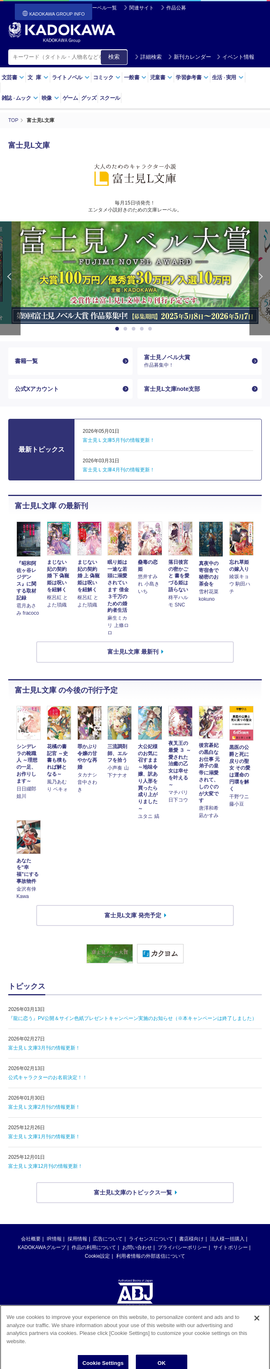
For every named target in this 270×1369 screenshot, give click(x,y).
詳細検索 (148, 57)
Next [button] (259, 278)
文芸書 (13, 77)
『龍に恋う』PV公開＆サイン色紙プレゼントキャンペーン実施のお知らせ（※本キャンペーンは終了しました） (132, 1018)
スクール (110, 98)
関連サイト (141, 8)
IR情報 (54, 1239)
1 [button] (118, 329)
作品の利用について (94, 1247)
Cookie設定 (97, 1256)
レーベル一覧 (102, 8)
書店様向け (191, 1239)
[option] (135, 272)
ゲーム (70, 98)
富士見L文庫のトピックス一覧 (133, 1192)
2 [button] (126, 329)
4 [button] (143, 329)
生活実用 (228, 77)
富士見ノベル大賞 (196, 361)
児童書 (161, 77)
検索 (114, 56)
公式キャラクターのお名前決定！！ (47, 1077)
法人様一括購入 (227, 1239)
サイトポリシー (230, 1247)
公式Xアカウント (37, 389)
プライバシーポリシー (182, 1247)
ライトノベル (71, 77)
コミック (107, 77)
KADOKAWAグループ (41, 1247)
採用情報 (77, 1239)
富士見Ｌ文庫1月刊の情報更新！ (44, 1136)
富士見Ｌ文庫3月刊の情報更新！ (44, 1048)
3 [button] (135, 329)
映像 (50, 98)
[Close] (257, 1334)
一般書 (135, 77)
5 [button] (151, 329)
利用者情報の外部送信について (150, 1256)
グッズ (88, 98)
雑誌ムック (20, 98)
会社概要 (31, 1239)
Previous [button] (10, 278)
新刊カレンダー (189, 57)
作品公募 (176, 8)
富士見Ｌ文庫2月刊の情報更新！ (44, 1107)
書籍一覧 (26, 361)
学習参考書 (192, 77)
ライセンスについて (151, 1239)
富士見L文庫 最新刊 (132, 651)
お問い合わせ (137, 1247)
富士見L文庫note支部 (172, 389)
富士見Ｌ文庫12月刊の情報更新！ (45, 1166)
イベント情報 (235, 57)
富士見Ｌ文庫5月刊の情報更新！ (119, 440)
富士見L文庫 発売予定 (133, 915)
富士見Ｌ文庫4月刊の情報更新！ (119, 470)
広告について (108, 1239)
